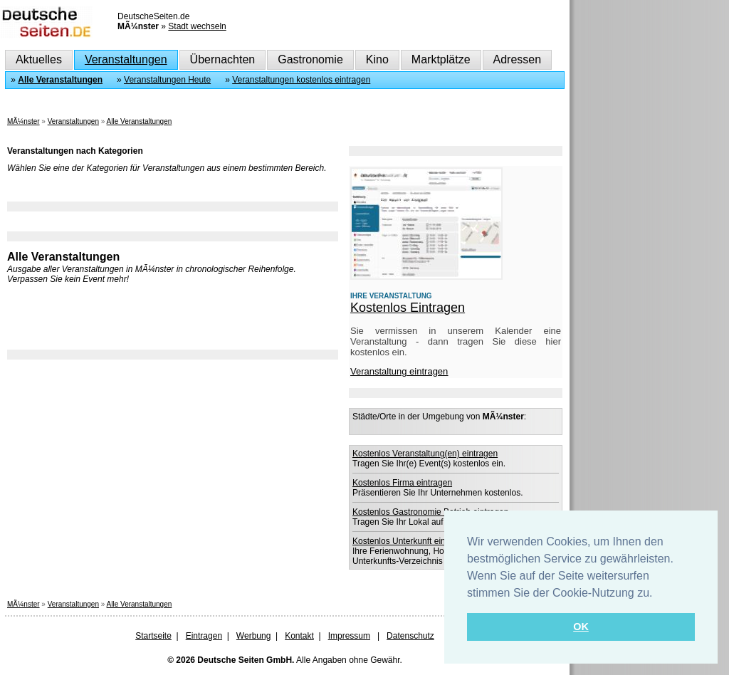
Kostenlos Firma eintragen (402, 483)
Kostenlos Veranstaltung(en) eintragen (425, 454)
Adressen (517, 59)
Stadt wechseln (197, 26)
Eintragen (204, 636)
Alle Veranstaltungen (60, 80)
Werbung (253, 636)
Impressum (349, 636)
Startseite (153, 636)
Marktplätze (441, 59)
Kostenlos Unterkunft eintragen (411, 541)
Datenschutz (410, 636)
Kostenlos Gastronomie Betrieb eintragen (430, 512)
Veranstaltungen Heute (167, 80)
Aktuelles (39, 59)
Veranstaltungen (126, 59)
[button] (658, 594)
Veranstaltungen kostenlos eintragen (301, 80)
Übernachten (223, 59)
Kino (377, 59)
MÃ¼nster (23, 121)
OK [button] (581, 626)
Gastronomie (310, 59)
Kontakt (299, 636)
